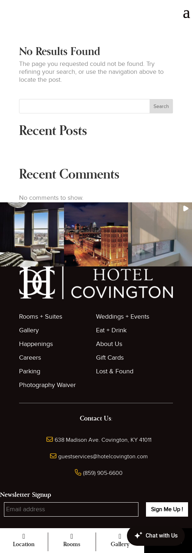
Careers (30, 357)
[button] (32, 234)
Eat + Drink (111, 330)
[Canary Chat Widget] (145, 536)
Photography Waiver (47, 385)
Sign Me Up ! (167, 509)
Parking (29, 371)
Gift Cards (110, 357)
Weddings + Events (122, 316)
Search (161, 106)
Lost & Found (114, 371)
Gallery (29, 330)
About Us (109, 344)
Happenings (36, 344)
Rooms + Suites (40, 316)
